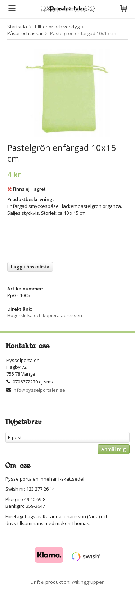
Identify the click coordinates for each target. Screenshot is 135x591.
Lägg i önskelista (30, 266)
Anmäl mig (113, 449)
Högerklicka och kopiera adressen (44, 315)
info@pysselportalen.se (39, 390)
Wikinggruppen (88, 582)
